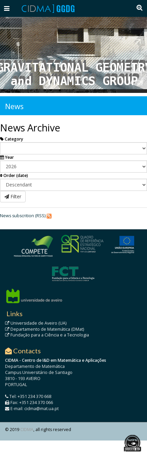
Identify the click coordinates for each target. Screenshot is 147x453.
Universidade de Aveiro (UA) (35, 323)
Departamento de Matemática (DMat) (44, 329)
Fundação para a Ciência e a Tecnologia (47, 335)
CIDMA (26, 429)
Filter (12, 196)
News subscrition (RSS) (23, 216)
